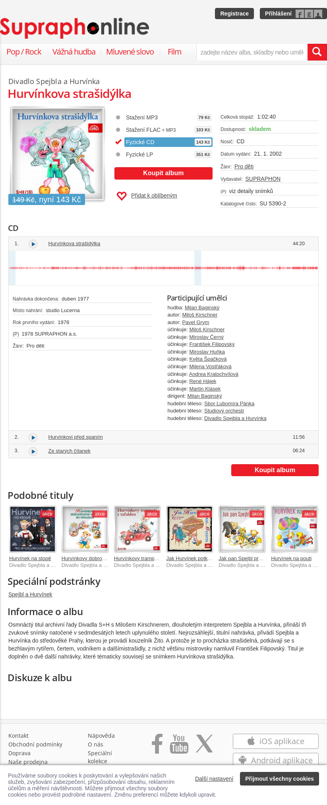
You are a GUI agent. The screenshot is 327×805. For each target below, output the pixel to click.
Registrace (234, 13)
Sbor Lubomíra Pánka (229, 403)
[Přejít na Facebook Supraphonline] (157, 748)
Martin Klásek (205, 389)
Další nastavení (214, 779)
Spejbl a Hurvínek (30, 594)
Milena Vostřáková (210, 366)
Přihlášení (278, 13)
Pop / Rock (23, 51)
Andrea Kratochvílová (213, 374)
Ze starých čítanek (69, 451)
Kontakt (18, 735)
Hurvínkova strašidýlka (74, 243)
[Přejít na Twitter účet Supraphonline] (204, 748)
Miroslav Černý (206, 337)
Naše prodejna (28, 762)
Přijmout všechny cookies (279, 779)
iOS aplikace (275, 741)
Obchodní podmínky (35, 744)
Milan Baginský (202, 308)
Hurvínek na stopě (30, 558)
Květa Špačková (207, 359)
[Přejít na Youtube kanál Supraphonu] (179, 748)
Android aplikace (275, 760)
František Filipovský (211, 344)
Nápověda (101, 735)
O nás (95, 744)
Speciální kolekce (100, 757)
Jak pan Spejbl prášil (242, 558)
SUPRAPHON (263, 179)
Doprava (19, 753)
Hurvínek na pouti (291, 558)
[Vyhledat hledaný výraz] (317, 52)
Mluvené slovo (130, 51)
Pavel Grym (195, 322)
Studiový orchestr (224, 411)
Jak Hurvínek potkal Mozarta (199, 558)
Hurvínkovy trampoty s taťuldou (150, 558)
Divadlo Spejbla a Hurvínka (235, 418)
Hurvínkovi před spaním (75, 437)
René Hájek (202, 381)
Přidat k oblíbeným (146, 196)
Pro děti (243, 166)
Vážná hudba (73, 51)
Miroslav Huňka (207, 352)
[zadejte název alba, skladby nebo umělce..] (252, 52)
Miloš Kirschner (199, 315)
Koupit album (163, 173)
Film (175, 51)
